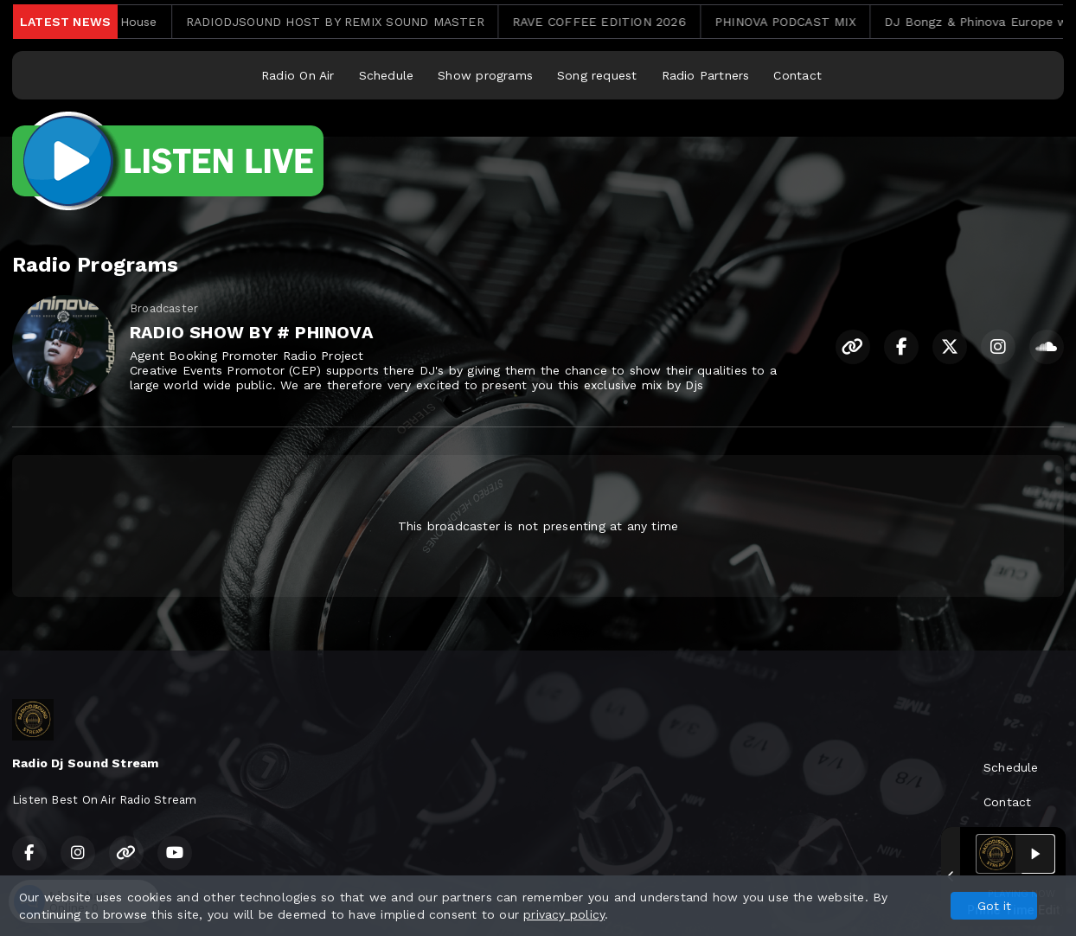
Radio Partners (706, 75)
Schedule (386, 75)
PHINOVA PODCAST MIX (797, 22)
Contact (797, 75)
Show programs (485, 75)
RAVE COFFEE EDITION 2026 (612, 22)
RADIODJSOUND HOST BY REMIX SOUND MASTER (347, 22)
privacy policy (564, 914)
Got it (994, 906)
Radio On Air (298, 75)
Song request (597, 75)
